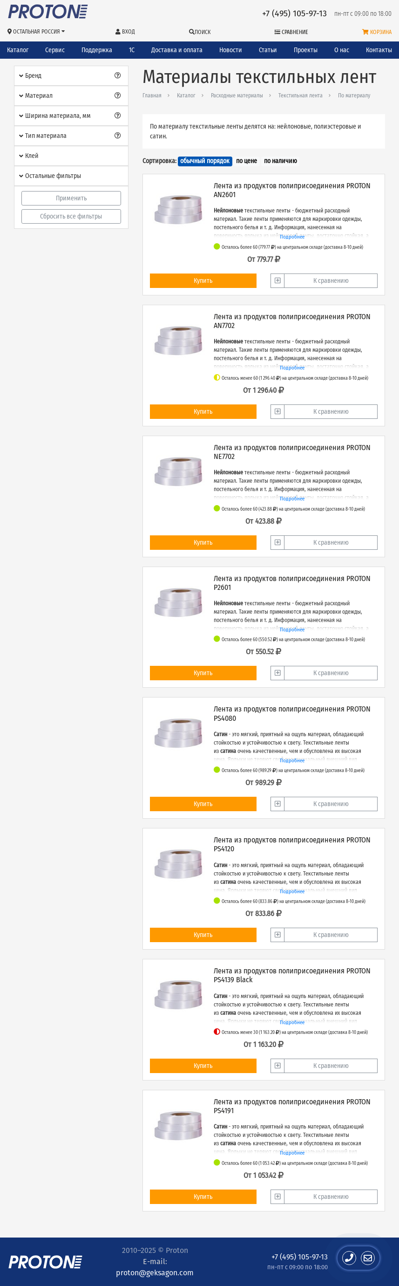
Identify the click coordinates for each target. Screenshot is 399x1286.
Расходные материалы (237, 95)
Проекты (306, 50)
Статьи (268, 50)
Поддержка (96, 50)
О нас (341, 50)
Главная (152, 95)
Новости (230, 50)
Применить (71, 198)
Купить (203, 281)
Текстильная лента (300, 95)
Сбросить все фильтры (71, 216)
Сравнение (291, 32)
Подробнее (292, 237)
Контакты (379, 50)
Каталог (17, 50)
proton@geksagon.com (155, 1272)
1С (132, 50)
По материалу (354, 95)
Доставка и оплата (177, 50)
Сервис (55, 50)
